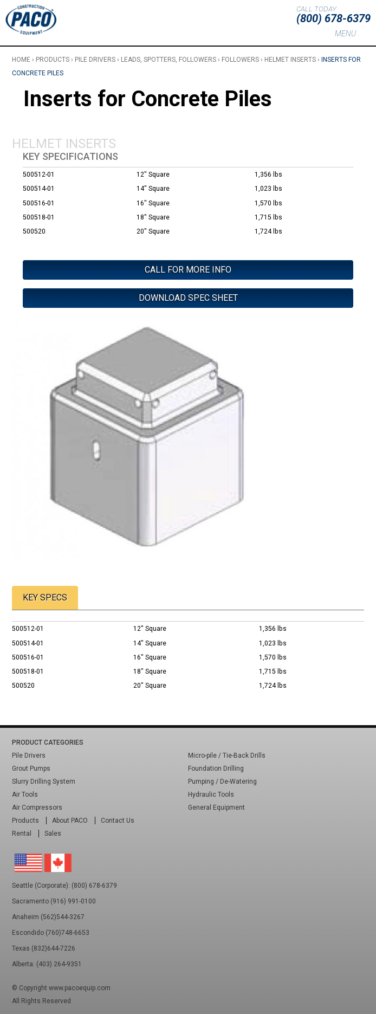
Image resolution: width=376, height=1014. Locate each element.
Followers (240, 59)
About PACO (70, 820)
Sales (52, 833)
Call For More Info (188, 269)
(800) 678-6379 (333, 18)
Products (52, 59)
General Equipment (216, 807)
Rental (21, 833)
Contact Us (117, 820)
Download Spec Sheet (188, 298)
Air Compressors (37, 807)
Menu (345, 33)
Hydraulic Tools (211, 794)
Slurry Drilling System (43, 781)
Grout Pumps (31, 768)
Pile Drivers (95, 59)
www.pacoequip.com (80, 988)
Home (21, 59)
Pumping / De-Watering (222, 781)
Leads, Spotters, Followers (168, 59)
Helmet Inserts (290, 59)
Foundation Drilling (216, 768)
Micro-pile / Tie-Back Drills (226, 755)
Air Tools (25, 794)
